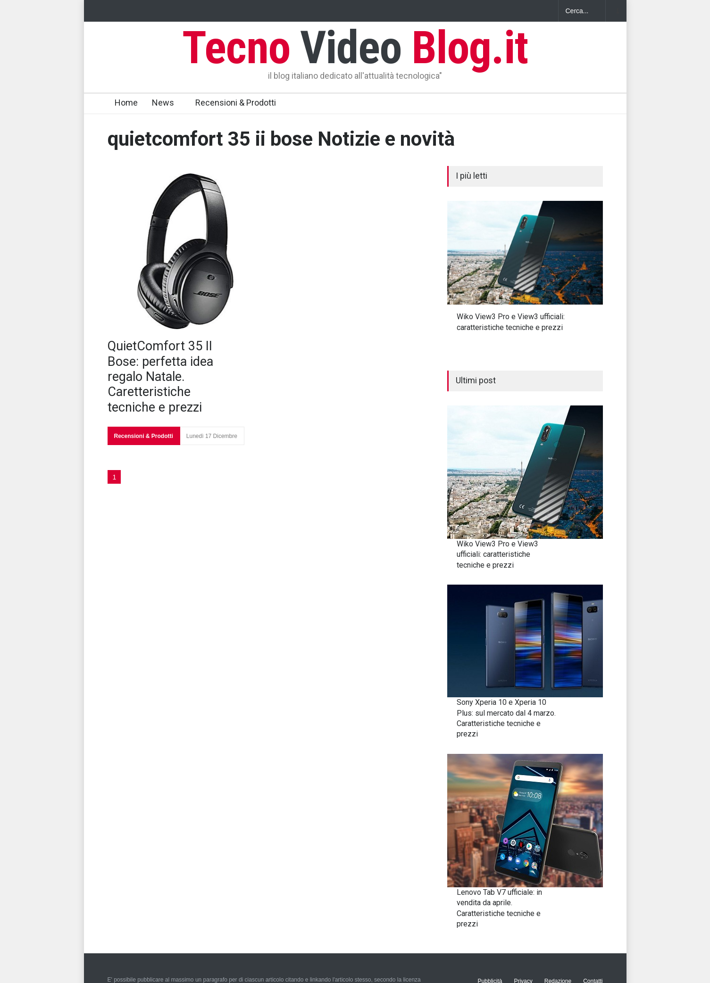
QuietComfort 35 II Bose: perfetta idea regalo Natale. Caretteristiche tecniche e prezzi (160, 377)
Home (126, 102)
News (163, 102)
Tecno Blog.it (355, 47)
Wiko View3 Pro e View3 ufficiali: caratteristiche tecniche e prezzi (497, 554)
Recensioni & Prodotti (235, 102)
